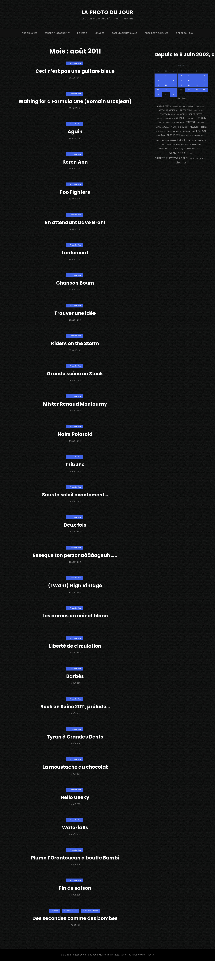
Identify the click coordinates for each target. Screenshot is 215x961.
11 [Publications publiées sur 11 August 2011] (181, 80)
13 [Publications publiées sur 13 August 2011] (196, 80)
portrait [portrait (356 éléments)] (178, 144)
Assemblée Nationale (124, 33)
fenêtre (82, 33)
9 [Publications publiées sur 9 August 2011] (165, 80)
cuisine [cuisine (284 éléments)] (180, 118)
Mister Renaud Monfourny (75, 403)
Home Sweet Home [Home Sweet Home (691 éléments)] (184, 127)
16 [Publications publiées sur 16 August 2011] (166, 85)
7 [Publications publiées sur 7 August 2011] (204, 76)
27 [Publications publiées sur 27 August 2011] (197, 90)
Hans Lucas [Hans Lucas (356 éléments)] (162, 127)
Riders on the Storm (75, 343)
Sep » (184, 98)
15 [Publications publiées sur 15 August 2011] (158, 85)
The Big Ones (29, 33)
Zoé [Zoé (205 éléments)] (184, 162)
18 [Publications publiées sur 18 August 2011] (181, 85)
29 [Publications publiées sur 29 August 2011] (158, 94)
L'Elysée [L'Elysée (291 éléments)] (159, 131)
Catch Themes (146, 955)
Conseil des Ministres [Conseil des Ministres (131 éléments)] (165, 118)
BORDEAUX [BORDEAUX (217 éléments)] (165, 114)
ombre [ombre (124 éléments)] (173, 140)
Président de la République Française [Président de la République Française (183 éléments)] (177, 148)
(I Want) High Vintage (75, 585)
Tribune (75, 464)
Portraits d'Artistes (90, 911)
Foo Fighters (75, 192)
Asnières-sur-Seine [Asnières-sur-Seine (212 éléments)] (195, 106)
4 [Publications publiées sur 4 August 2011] (181, 76)
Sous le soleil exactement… (75, 494)
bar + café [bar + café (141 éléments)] (198, 110)
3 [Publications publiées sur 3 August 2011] (173, 76)
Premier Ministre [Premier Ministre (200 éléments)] (193, 144)
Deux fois (75, 524)
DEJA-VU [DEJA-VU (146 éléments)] (189, 118)
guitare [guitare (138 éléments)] (200, 122)
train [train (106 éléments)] (191, 159)
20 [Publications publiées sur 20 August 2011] (197, 85)
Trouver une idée (75, 313)
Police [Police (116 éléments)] (163, 145)
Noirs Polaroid (75, 434)
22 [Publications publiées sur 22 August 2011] (158, 90)
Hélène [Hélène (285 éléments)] (203, 127)
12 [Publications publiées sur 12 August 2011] (189, 80)
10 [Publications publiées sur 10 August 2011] (173, 80)
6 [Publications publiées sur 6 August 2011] (196, 76)
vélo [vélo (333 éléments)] (178, 162)
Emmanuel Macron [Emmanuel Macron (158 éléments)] (175, 122)
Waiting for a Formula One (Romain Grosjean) (75, 101)
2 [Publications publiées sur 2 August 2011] (165, 76)
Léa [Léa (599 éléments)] (198, 131)
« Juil (179, 98)
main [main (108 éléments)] (158, 135)
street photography (57, 33)
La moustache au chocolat (75, 767)
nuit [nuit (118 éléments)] (167, 140)
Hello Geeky (75, 797)
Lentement (75, 252)
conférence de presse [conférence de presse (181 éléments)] (191, 114)
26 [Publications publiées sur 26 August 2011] (189, 90)
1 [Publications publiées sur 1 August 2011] (158, 76)
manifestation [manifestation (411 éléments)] (170, 135)
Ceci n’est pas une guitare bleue (75, 71)
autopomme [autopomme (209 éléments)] (186, 110)
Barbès (75, 676)
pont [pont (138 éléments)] (169, 145)
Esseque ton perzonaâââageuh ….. (75, 555)
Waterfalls (75, 827)
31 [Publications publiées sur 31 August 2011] (173, 94)
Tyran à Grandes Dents (75, 736)
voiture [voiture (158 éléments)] (203, 158)
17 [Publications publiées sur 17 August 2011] (173, 85)
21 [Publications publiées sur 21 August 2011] (204, 85)
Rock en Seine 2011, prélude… (75, 706)
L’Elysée (99, 33)
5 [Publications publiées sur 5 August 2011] (188, 76)
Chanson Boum (75, 282)
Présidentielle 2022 (156, 33)
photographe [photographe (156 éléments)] (194, 140)
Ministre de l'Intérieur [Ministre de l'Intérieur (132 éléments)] (190, 135)
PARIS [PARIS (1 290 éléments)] (181, 140)
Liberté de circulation (75, 646)
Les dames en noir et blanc (75, 615)
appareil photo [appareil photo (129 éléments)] (178, 106)
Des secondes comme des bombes (75, 918)
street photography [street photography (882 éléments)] (171, 158)
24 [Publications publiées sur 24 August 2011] (174, 90)
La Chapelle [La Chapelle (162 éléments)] (169, 131)
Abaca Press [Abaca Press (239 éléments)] (164, 106)
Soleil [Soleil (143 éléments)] (190, 153)
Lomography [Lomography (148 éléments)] (189, 131)
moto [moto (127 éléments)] (203, 135)
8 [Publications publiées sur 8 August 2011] (158, 80)
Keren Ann (75, 161)
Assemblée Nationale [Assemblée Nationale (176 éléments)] (169, 110)
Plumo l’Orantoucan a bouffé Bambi (75, 857)
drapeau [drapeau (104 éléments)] (161, 123)
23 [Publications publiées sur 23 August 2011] (166, 90)
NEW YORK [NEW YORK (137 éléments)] (160, 140)
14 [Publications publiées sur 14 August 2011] (204, 80)
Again (75, 131)
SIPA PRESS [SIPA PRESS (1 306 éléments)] (177, 153)
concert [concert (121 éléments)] (175, 114)
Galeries (54, 911)
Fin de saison (75, 888)
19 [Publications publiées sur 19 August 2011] (189, 85)
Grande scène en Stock (75, 373)
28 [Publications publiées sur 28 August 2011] (204, 90)
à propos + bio (184, 33)
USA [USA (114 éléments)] (196, 159)
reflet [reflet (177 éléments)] (200, 148)
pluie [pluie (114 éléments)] (204, 140)
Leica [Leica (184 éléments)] (178, 131)
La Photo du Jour (108, 12)
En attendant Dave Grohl (75, 222)
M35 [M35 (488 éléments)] (204, 131)
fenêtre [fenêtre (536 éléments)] (191, 122)
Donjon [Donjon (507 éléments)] (200, 118)
